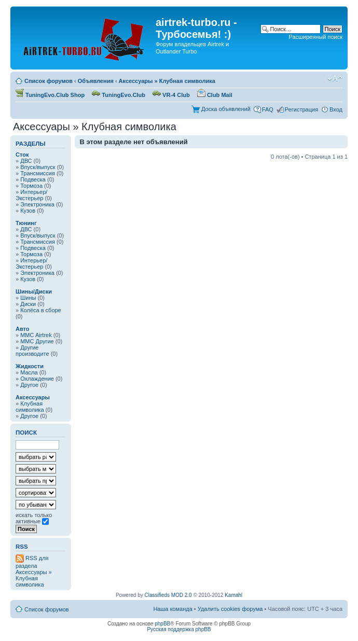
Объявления (96, 81)
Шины (28, 298)
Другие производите (32, 350)
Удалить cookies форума (230, 609)
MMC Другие (37, 341)
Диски (28, 304)
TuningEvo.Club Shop (50, 95)
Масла (28, 372)
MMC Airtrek (36, 335)
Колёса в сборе (40, 310)
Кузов (27, 210)
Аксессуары (33, 397)
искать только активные (34, 518)
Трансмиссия (37, 173)
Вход (335, 109)
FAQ (267, 109)
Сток (22, 154)
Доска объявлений (226, 109)
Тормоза (31, 186)
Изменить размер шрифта (334, 78)
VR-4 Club (171, 95)
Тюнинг (26, 223)
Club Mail (214, 95)
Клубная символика (30, 406)
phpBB (162, 623)
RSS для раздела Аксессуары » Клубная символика (34, 571)
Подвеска (33, 179)
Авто (23, 329)
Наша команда (172, 609)
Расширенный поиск (315, 37)
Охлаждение (37, 378)
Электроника (37, 204)
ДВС (26, 161)
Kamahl (233, 595)
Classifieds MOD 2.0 (168, 595)
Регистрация (301, 109)
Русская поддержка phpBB (179, 629)
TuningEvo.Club (118, 95)
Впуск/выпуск (37, 167)
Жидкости (30, 366)
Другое (29, 385)
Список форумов (48, 81)
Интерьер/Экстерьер (31, 195)
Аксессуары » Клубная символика (167, 81)
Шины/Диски (34, 291)
